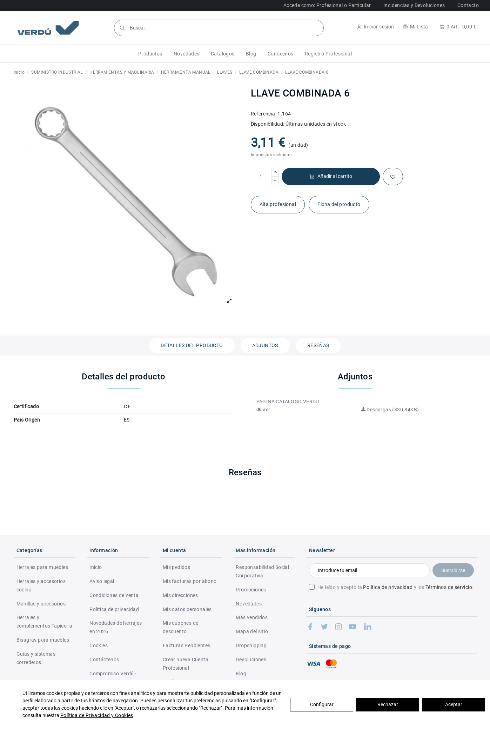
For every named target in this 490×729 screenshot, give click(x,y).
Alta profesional (278, 204)
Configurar (322, 704)
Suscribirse (453, 570)
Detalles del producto (192, 345)
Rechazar (387, 704)
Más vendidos (252, 617)
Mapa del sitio (252, 631)
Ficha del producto (338, 204)
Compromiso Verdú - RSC (112, 678)
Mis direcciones (180, 595)
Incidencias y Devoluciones (414, 5)
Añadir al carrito (330, 176)
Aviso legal (101, 581)
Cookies (98, 645)
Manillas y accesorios (41, 604)
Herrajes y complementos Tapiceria (44, 622)
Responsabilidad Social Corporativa (262, 571)
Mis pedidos (176, 567)
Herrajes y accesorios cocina (41, 585)
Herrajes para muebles (42, 567)
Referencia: (263, 114)
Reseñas (318, 345)
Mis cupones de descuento (181, 627)
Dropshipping (251, 645)
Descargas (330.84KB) (390, 409)
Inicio (95, 567)
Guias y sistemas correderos (35, 658)
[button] (150, 53)
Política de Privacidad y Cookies (96, 715)
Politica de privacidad (114, 609)
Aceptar (453, 704)
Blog (241, 673)
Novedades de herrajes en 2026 (115, 627)
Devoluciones (251, 659)
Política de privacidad (387, 587)
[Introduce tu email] (369, 570)
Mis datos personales (187, 609)
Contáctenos (104, 659)
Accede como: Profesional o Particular (327, 5)
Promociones (251, 589)
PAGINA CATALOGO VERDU (287, 401)
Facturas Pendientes (186, 645)
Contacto (468, 5)
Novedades (249, 604)
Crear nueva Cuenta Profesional (185, 664)
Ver (263, 409)
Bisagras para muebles (42, 640)
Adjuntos (265, 345)
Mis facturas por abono (190, 581)
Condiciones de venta (114, 595)
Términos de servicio (448, 587)
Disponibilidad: (267, 124)
